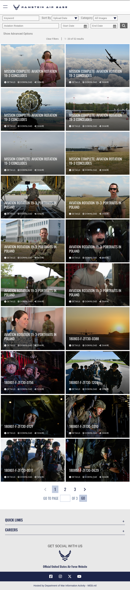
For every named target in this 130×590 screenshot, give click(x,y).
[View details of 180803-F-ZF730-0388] (97, 328)
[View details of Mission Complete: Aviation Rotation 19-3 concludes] (33, 65)
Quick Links (14, 520)
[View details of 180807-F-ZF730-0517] (33, 460)
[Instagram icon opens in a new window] (60, 576)
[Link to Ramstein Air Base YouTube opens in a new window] (79, 576)
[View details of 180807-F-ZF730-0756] (33, 372)
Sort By (46, 18)
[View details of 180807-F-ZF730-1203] (97, 372)
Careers (11, 529)
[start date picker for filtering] (74, 25)
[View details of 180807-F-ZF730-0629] (97, 460)
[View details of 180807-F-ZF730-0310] (97, 416)
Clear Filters (52, 38)
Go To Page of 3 (60, 499)
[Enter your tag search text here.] (31, 25)
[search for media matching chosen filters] (123, 25)
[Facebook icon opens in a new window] (50, 576)
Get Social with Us (65, 546)
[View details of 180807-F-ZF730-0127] (33, 416)
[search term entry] (21, 18)
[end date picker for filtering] (104, 25)
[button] (5, 7)
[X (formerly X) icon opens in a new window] (69, 576)
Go (83, 498)
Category (87, 18)
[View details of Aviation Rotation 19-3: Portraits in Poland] (33, 197)
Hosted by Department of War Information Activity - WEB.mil (65, 585)
